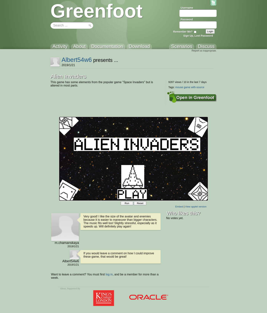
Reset (140, 203)
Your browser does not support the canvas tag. (133, 158)
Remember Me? (182, 31)
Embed (179, 206)
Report (195, 50)
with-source (197, 87)
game (187, 87)
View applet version (195, 206)
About (63, 288)
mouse (179, 87)
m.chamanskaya (67, 243)
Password (187, 19)
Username (187, 7)
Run (127, 203)
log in (109, 274)
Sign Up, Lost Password (198, 35)
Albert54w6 (77, 59)
